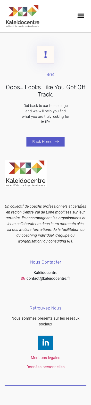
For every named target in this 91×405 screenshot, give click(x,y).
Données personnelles (45, 367)
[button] (80, 16)
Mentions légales (45, 357)
